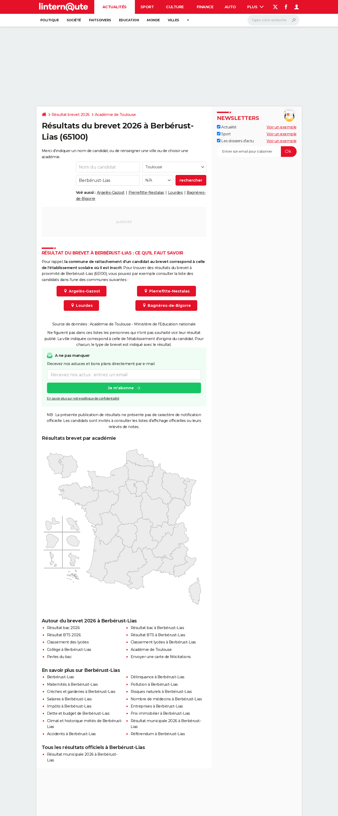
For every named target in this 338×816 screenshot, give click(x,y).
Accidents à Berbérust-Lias (71, 733)
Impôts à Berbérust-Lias (69, 706)
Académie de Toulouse (115, 114)
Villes (173, 20)
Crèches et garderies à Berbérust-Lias (81, 691)
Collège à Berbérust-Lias (69, 649)
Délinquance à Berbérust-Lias (158, 677)
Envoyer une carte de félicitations (161, 656)
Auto (230, 7)
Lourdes (175, 192)
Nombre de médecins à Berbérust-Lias (166, 699)
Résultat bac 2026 (63, 627)
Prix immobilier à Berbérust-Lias (160, 713)
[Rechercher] (273, 20)
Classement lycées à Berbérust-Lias (163, 642)
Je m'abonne (121, 388)
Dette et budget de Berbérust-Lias (78, 713)
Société (74, 20)
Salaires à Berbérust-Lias (69, 699)
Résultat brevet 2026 (71, 114)
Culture (175, 7)
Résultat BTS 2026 (64, 635)
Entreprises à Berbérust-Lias (157, 706)
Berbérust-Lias (60, 677)
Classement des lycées (68, 642)
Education (129, 20)
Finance (205, 7)
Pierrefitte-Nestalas (146, 192)
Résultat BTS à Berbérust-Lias (158, 635)
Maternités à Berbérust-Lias (72, 684)
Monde (153, 20)
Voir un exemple (282, 127)
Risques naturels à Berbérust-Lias (161, 691)
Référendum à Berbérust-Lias (158, 733)
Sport (147, 7)
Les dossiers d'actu (235, 141)
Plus (255, 7)
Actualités (114, 7)
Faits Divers (100, 20)
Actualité (227, 127)
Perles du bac (59, 656)
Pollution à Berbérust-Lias (154, 684)
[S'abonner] (257, 151)
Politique (49, 20)
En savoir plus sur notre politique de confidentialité (83, 399)
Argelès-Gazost (111, 192)
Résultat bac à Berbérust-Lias (157, 627)
